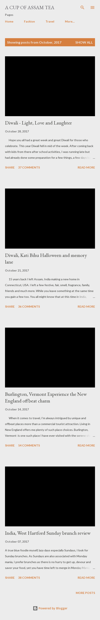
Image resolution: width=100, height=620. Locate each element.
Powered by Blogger (50, 608)
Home (9, 21)
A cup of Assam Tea (29, 7)
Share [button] (10, 167)
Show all (84, 42)
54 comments (29, 445)
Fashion (29, 21)
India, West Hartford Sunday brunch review (48, 533)
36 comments (29, 306)
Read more (86, 167)
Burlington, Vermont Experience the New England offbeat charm (46, 397)
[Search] (82, 7)
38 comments (29, 577)
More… (70, 21)
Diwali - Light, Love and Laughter (38, 122)
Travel (50, 21)
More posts (85, 593)
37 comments (29, 167)
